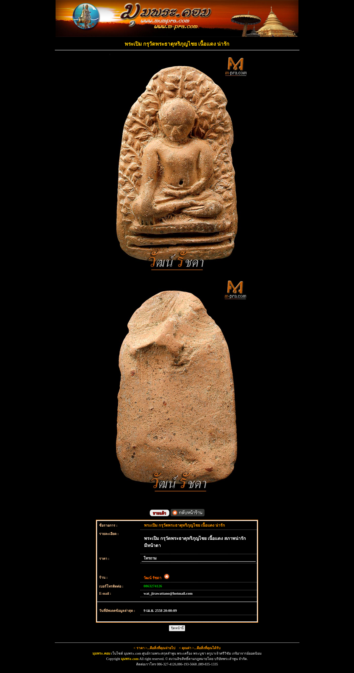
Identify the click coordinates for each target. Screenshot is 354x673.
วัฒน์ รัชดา (156, 578)
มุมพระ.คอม (101, 653)
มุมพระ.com (129, 659)
